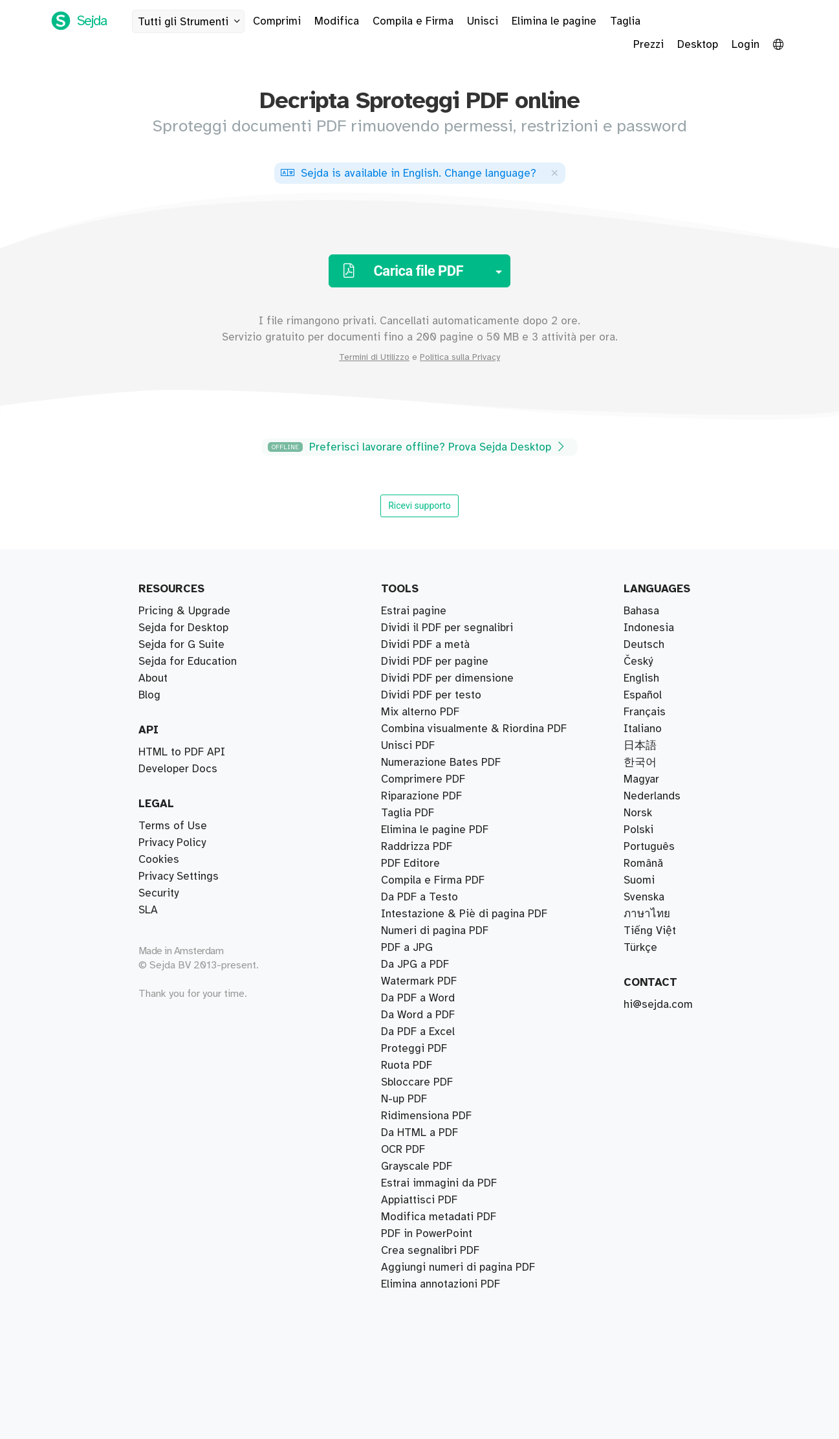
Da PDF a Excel (418, 1032)
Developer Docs (177, 769)
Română (643, 863)
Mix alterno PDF (420, 712)
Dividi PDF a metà (425, 645)
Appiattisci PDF (419, 1200)
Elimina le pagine (554, 21)
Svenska (644, 897)
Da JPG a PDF (415, 964)
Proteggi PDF (414, 1048)
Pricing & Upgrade (184, 611)
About (153, 678)
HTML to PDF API (181, 752)
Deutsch (644, 645)
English (641, 678)
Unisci (482, 21)
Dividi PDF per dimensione (447, 678)
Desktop (697, 44)
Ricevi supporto (419, 505)
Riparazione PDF (421, 796)
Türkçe (640, 948)
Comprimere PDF (423, 779)
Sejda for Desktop (183, 628)
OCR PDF (403, 1149)
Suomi (639, 880)
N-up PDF (404, 1099)
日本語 (640, 746)
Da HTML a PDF (419, 1133)
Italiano (643, 729)
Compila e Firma (413, 21)
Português (649, 847)
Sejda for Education (187, 661)
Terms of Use (172, 826)
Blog (149, 695)
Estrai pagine (413, 611)
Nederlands (652, 796)
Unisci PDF (408, 746)
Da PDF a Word (418, 998)
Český (638, 661)
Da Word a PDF (418, 1015)
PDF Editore (410, 863)
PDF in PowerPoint (426, 1234)
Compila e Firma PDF (433, 880)
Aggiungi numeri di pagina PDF (458, 1267)
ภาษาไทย (647, 914)
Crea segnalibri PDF (430, 1250)
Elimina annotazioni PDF (440, 1284)
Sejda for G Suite (181, 645)
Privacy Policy (172, 843)
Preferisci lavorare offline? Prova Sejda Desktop (418, 447)
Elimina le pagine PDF (434, 830)
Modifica (336, 21)
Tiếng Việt (650, 931)
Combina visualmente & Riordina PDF (474, 729)
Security (158, 893)
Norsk (638, 813)
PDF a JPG (407, 948)
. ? (408, 173)
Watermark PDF (419, 981)
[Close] (554, 172)
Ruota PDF (406, 1065)
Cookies (158, 859)
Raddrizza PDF (416, 847)
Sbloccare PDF (417, 1082)
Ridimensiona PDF (426, 1116)
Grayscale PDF (416, 1166)
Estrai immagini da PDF (439, 1183)
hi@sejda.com (658, 1004)
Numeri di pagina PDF (434, 931)
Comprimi (277, 21)
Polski (638, 830)
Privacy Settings (178, 876)
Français (645, 712)
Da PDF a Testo (419, 897)
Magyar (641, 779)
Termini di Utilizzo (374, 357)
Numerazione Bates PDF (441, 762)
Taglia (625, 21)
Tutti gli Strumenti (191, 22)
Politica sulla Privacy (460, 357)
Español (643, 695)
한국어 (640, 762)
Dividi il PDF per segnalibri (447, 628)
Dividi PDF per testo (431, 695)
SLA (148, 910)
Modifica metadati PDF (438, 1217)
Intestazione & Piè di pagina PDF (464, 914)
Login (745, 44)
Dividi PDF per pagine (434, 661)
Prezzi (648, 44)
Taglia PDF (407, 813)
